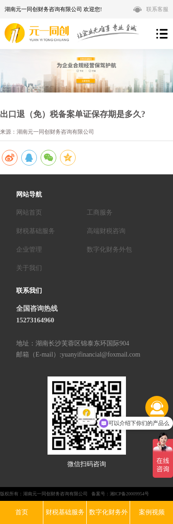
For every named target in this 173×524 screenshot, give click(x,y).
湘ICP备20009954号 (129, 493)
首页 (21, 512)
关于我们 (29, 268)
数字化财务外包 (109, 249)
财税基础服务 (35, 231)
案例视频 (152, 512)
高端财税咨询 (106, 231)
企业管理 (29, 249)
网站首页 (29, 212)
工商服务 (100, 212)
